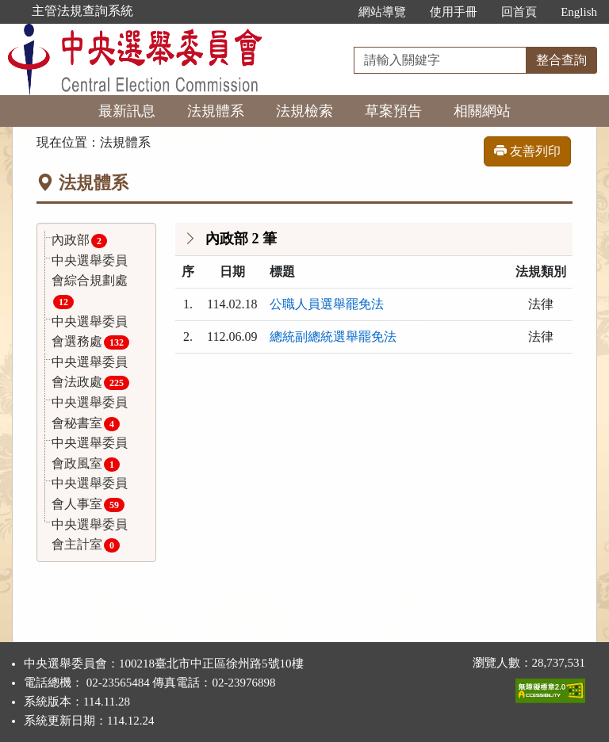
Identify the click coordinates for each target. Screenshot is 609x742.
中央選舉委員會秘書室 (90, 413)
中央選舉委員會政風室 (90, 454)
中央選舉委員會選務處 (90, 332)
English (579, 12)
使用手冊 (453, 12)
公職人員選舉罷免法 (327, 304)
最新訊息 (126, 111)
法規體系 (215, 111)
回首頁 (519, 12)
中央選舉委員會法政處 (90, 373)
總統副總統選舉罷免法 (333, 336)
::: (330, 12)
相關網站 (482, 111)
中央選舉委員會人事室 (90, 494)
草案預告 (393, 111)
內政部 (79, 240)
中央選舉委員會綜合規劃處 (90, 281)
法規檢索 (304, 111)
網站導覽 (382, 12)
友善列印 (527, 151)
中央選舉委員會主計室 (90, 535)
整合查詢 (561, 60)
